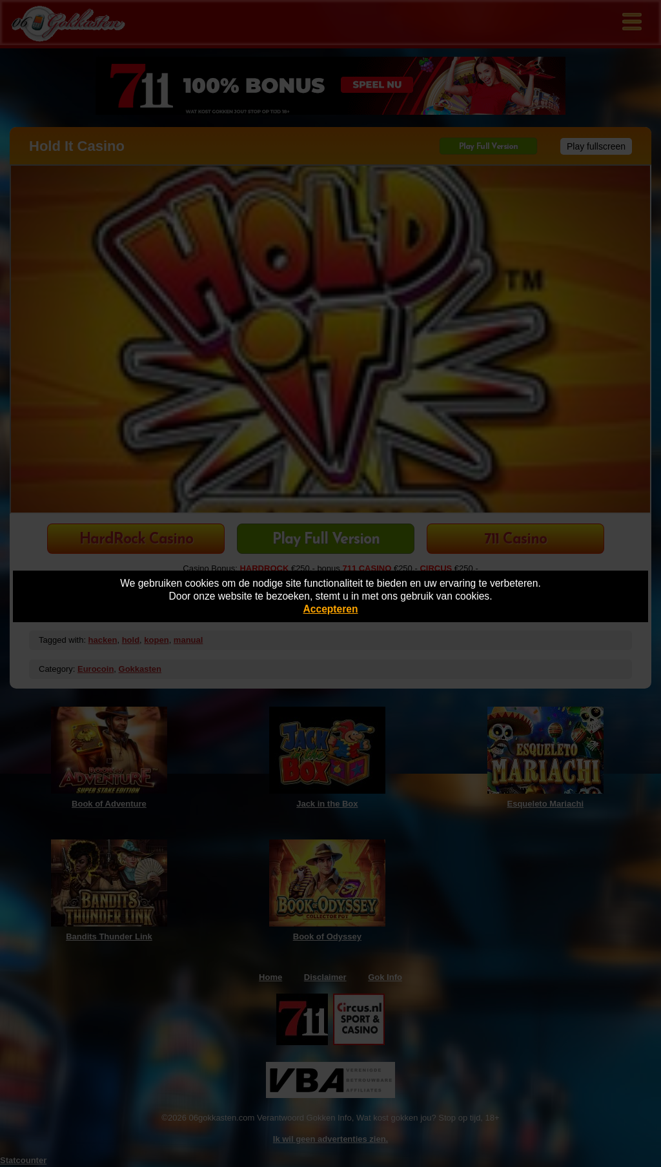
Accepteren (330, 608)
